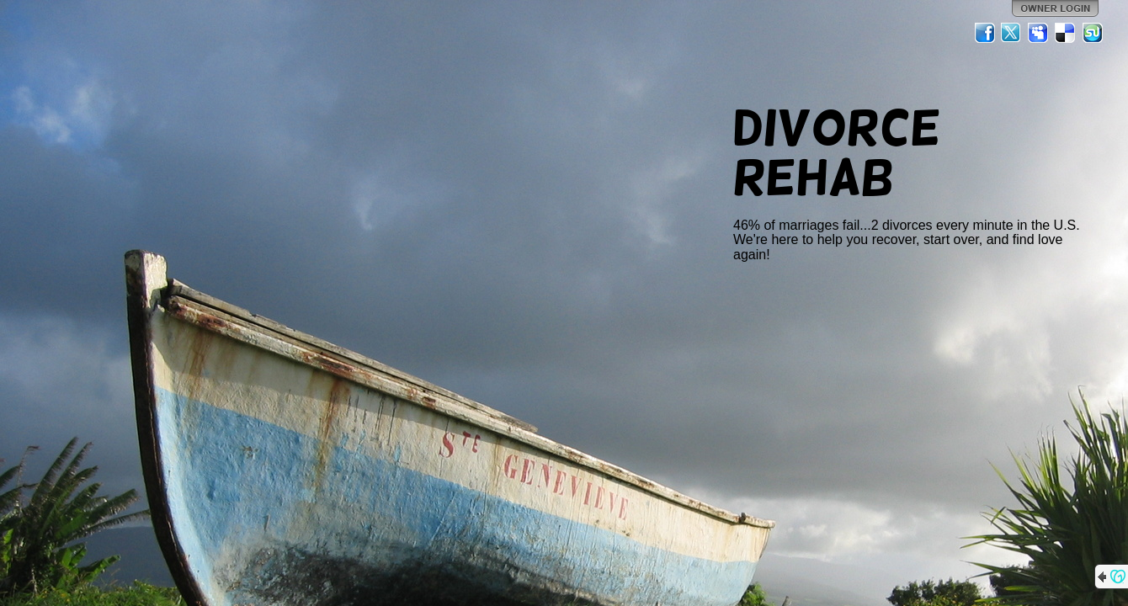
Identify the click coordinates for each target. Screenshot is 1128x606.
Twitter (1012, 33)
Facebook (985, 33)
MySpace (1039, 33)
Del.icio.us (1065, 33)
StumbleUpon (1092, 33)
